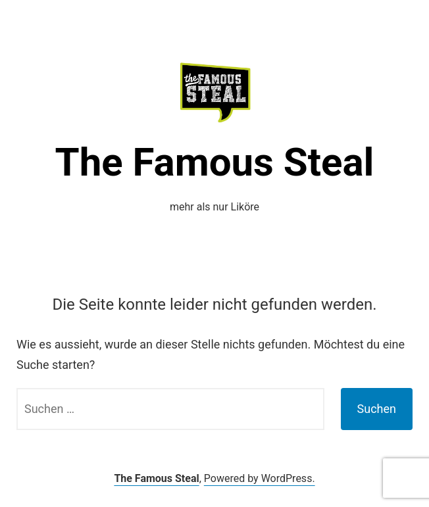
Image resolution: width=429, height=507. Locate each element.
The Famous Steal (214, 162)
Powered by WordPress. (259, 478)
